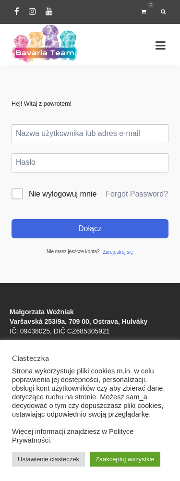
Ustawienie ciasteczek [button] (48, 459)
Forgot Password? (137, 194)
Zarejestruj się (118, 252)
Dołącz (90, 228)
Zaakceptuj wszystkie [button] (125, 459)
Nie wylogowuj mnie (62, 194)
